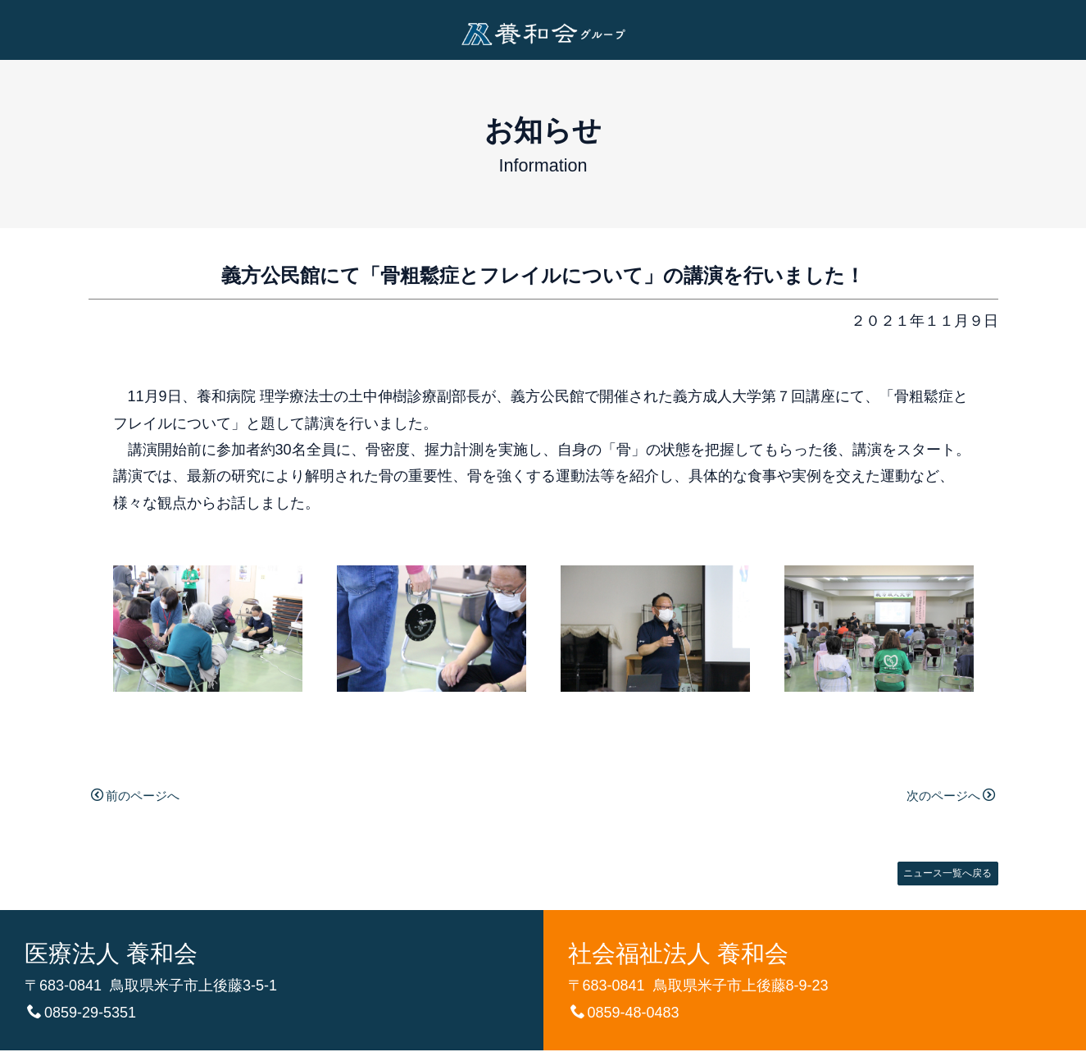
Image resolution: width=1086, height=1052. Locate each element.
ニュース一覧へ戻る (939, 872)
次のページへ (942, 795)
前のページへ (144, 795)
